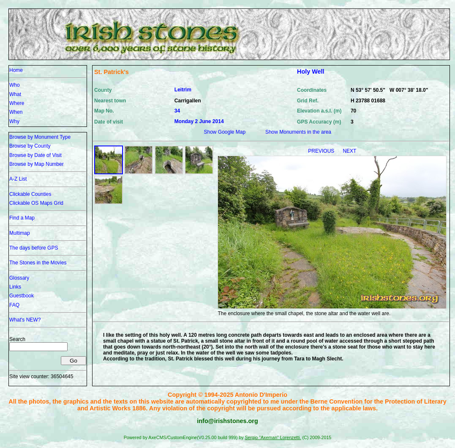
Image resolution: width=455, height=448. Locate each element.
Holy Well (310, 71)
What (15, 94)
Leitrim (182, 90)
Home (16, 70)
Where (16, 103)
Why (14, 121)
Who (14, 85)
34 (177, 111)
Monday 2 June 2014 (199, 121)
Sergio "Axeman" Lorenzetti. (273, 437)
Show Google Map (224, 132)
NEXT (349, 151)
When (15, 112)
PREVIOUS (321, 151)
